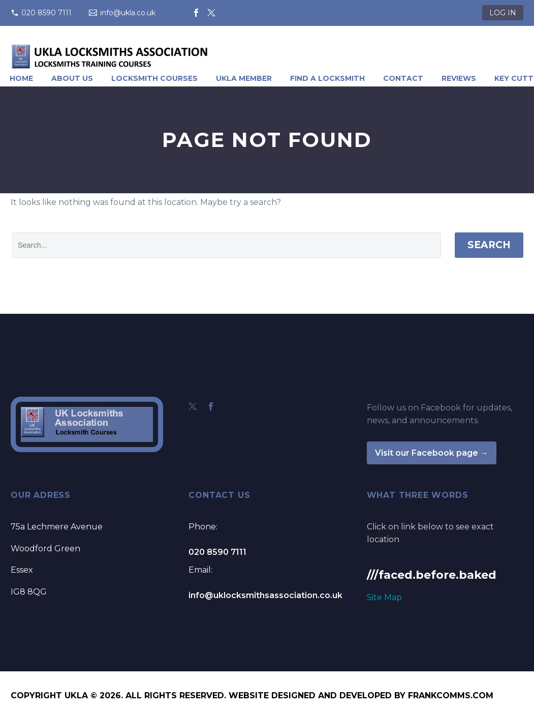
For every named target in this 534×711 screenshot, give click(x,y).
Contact (403, 78)
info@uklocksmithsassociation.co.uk (265, 595)
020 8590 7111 (46, 12)
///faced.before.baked (431, 575)
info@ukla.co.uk (127, 12)
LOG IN (502, 12)
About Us (72, 78)
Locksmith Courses (154, 78)
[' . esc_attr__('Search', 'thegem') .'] (226, 245)
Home (21, 78)
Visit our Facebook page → (431, 453)
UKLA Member (244, 78)
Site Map (384, 597)
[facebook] (211, 406)
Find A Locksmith (327, 78)
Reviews (459, 78)
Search (489, 245)
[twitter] (193, 406)
